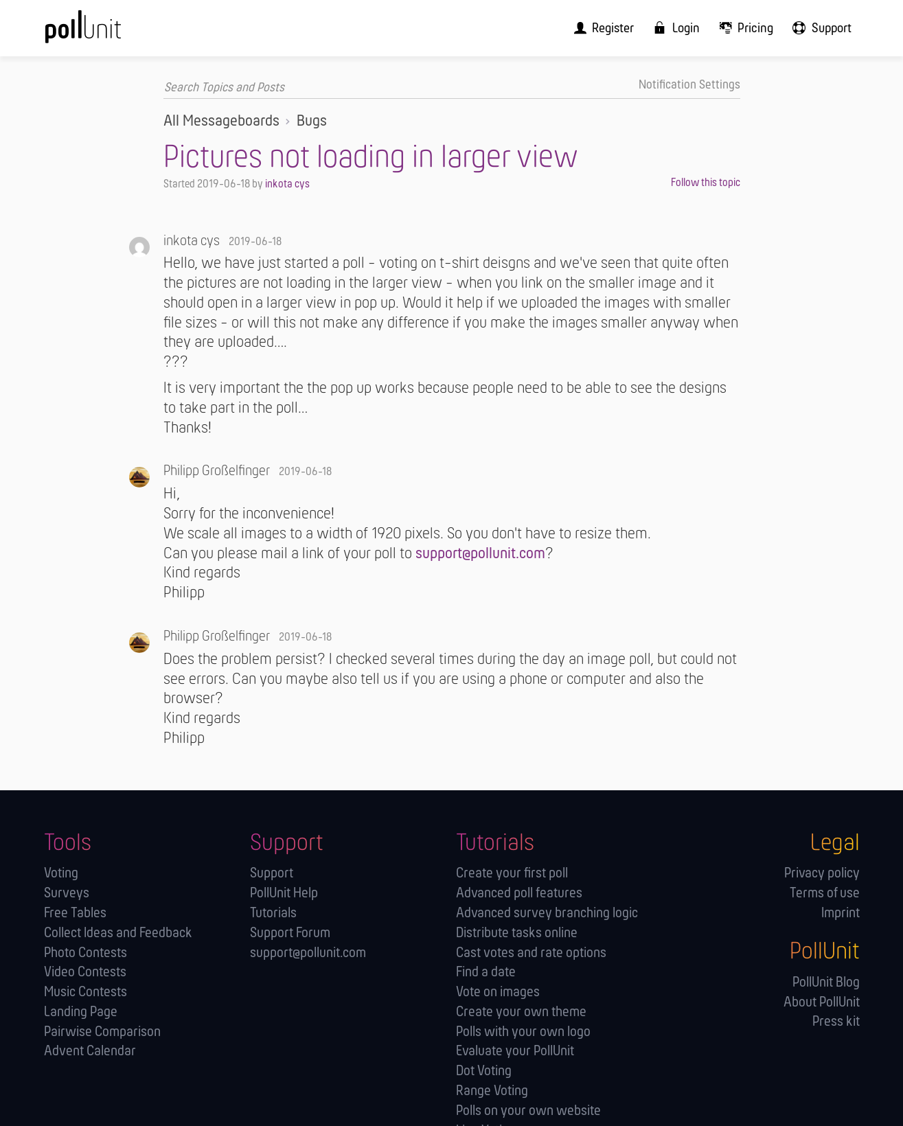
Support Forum (290, 933)
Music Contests (85, 992)
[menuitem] (615, 28)
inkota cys (287, 184)
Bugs (312, 121)
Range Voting (492, 1090)
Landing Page (80, 1011)
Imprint (840, 913)
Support (271, 873)
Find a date (486, 972)
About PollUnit (822, 1002)
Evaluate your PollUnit (515, 1051)
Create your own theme (521, 1011)
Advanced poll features (519, 893)
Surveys (66, 893)
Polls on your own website (528, 1110)
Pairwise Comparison (102, 1031)
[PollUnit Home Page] (106, 32)
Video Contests (85, 972)
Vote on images (498, 992)
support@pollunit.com (480, 553)
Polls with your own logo (523, 1031)
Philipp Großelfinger (216, 471)
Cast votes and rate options (531, 952)
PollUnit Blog (826, 982)
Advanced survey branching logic (547, 913)
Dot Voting (484, 1071)
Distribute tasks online (517, 933)
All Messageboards (221, 121)
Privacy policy (822, 873)
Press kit (836, 1022)
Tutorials (273, 913)
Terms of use (825, 893)
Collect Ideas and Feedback (118, 933)
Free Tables (75, 913)
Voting (61, 873)
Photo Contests (85, 952)
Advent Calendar (90, 1051)
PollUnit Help (284, 893)
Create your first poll (512, 873)
